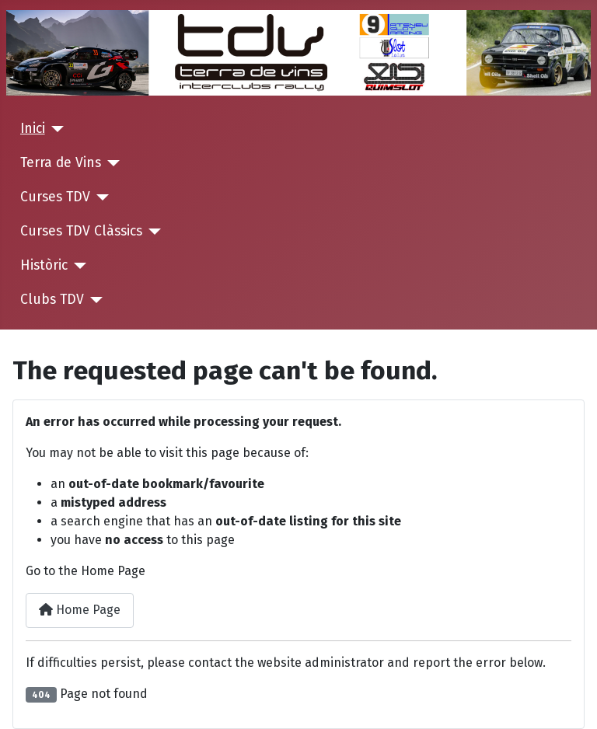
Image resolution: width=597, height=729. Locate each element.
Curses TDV (55, 197)
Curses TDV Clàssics (81, 231)
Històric (44, 265)
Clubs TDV (52, 299)
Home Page (79, 609)
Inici (32, 128)
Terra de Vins (60, 163)
